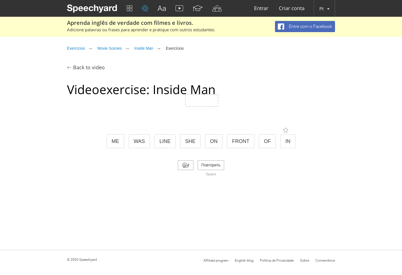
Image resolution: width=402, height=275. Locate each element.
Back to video (89, 67)
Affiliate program (216, 260)
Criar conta (292, 8)
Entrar (261, 8)
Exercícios (76, 48)
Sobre (304, 260)
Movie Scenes (109, 48)
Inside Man (143, 48)
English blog (244, 260)
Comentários (325, 260)
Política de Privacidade (277, 260)
